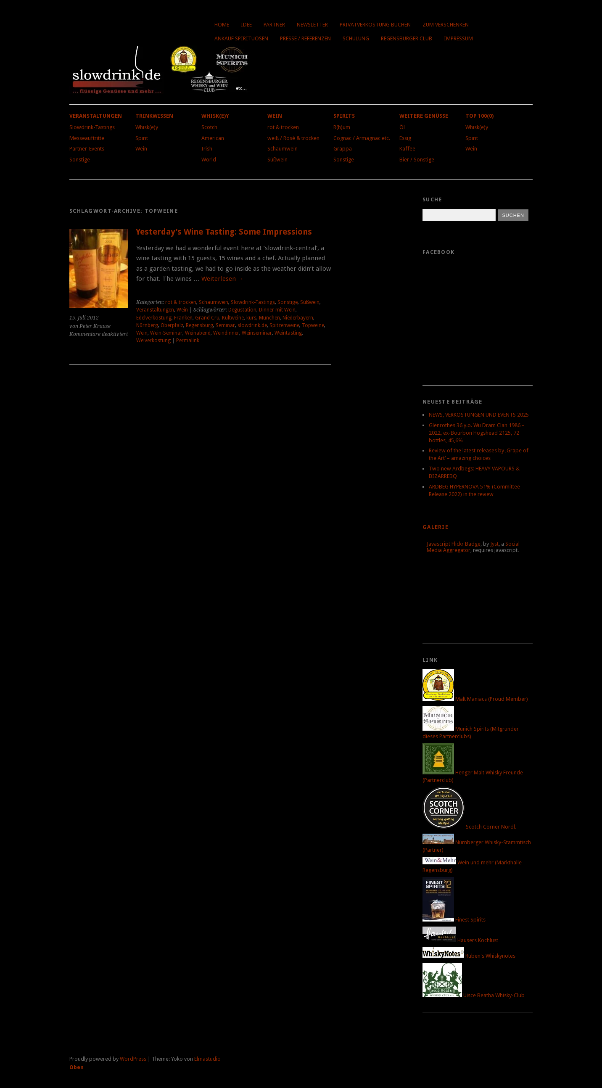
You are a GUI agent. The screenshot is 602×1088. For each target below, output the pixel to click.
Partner (274, 24)
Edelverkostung (154, 318)
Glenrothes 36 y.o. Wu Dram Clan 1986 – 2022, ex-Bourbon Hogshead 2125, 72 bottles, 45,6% (477, 433)
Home (221, 24)
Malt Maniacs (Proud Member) (475, 699)
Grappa (342, 148)
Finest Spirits (454, 919)
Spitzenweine (284, 325)
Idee (246, 24)
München (269, 318)
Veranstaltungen (95, 116)
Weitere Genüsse (423, 116)
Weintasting (288, 333)
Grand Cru (207, 318)
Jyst (494, 544)
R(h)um (341, 127)
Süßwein (277, 159)
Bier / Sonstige (416, 159)
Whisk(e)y (146, 127)
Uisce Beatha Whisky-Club (473, 995)
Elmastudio (207, 1059)
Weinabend (198, 333)
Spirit (141, 138)
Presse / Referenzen (305, 38)
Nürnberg (147, 325)
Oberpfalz (172, 325)
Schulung (356, 38)
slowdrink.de (252, 325)
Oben (76, 1067)
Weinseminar (257, 333)
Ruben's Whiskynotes (468, 956)
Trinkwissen (154, 116)
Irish (206, 148)
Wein (141, 148)
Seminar (225, 325)
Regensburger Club (406, 38)
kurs (251, 318)
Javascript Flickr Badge (454, 544)
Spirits (344, 116)
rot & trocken (283, 127)
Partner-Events (86, 148)
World (208, 159)
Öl (402, 127)
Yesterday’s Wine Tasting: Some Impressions (224, 232)
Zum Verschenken (445, 24)
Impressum (458, 38)
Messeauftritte (86, 138)
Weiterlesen (222, 279)
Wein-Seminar (166, 333)
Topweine (313, 325)
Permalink (187, 340)
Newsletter (312, 24)
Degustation (242, 310)
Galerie (435, 527)
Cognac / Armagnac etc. (361, 138)
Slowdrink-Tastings (92, 127)
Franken (183, 318)
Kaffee (407, 148)
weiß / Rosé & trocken (293, 138)
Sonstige (79, 159)
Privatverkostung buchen (375, 24)
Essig (405, 138)
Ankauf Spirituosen (241, 38)
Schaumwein (282, 148)
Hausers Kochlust (460, 940)
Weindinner (226, 333)
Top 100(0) (479, 116)
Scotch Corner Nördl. (469, 827)
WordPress (133, 1059)
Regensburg (199, 325)
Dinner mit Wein (277, 310)
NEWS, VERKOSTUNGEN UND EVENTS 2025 (479, 415)
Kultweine (233, 318)
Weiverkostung (153, 340)
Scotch (209, 127)
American (212, 138)
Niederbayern (298, 318)
